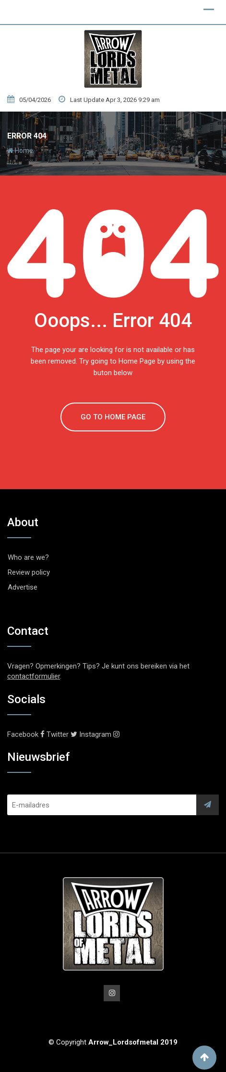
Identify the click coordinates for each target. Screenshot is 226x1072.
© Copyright (113, 1042)
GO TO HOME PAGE (113, 417)
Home (20, 150)
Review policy (29, 572)
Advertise (22, 587)
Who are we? (28, 557)
